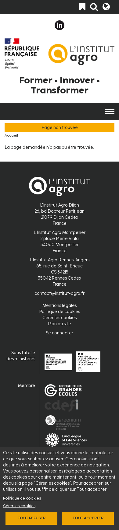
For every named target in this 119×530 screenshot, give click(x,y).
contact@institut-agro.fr (59, 293)
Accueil (11, 135)
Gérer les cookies (19, 506)
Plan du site (59, 323)
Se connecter (59, 333)
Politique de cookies (22, 498)
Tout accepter (88, 518)
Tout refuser (31, 518)
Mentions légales (59, 305)
